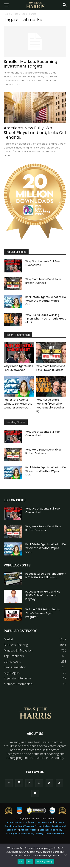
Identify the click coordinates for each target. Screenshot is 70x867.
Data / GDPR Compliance (50, 833)
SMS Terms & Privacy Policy (34, 826)
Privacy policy (44, 861)
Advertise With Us (17, 822)
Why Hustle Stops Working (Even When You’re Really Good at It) (45, 318)
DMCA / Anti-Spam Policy (20, 833)
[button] (6, 5)
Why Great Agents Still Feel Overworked (18, 368)
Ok (21, 861)
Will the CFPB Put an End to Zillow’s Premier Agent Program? (42, 613)
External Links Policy (51, 829)
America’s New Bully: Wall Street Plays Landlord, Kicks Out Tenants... (35, 132)
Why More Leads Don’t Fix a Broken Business (43, 281)
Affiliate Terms (29, 829)
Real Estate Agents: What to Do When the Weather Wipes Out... (45, 300)
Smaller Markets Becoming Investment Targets (30, 64)
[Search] (65, 5)
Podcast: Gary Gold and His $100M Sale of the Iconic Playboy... (42, 595)
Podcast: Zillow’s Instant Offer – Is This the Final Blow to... (45, 575)
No (29, 861)
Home (7, 13)
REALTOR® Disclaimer (41, 822)
